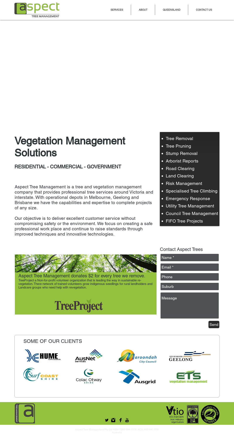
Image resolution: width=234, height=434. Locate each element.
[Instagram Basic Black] (113, 420)
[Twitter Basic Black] (107, 420)
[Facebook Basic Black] (120, 420)
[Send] (213, 324)
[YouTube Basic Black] (127, 420)
